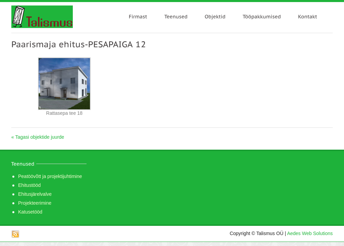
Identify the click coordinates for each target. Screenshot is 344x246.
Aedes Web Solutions (310, 233)
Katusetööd (30, 212)
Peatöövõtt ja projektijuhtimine (50, 176)
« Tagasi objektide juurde (37, 137)
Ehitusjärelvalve (35, 194)
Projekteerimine (34, 203)
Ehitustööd (29, 185)
